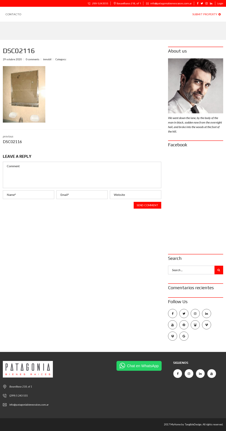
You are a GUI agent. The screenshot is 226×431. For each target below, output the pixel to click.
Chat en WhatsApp (143, 366)
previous (39, 139)
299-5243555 (98, 3)
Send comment (147, 205)
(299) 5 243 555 (18, 395)
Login (220, 3)
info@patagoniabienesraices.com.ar (169, 3)
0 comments (32, 59)
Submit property (206, 14)
